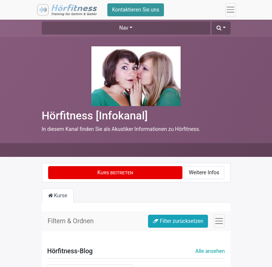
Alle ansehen (210, 251)
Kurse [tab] (57, 195)
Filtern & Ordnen (71, 221)
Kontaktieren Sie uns (135, 10)
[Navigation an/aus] (219, 221)
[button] (221, 28)
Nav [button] (123, 28)
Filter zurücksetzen (178, 221)
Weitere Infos (204, 172)
